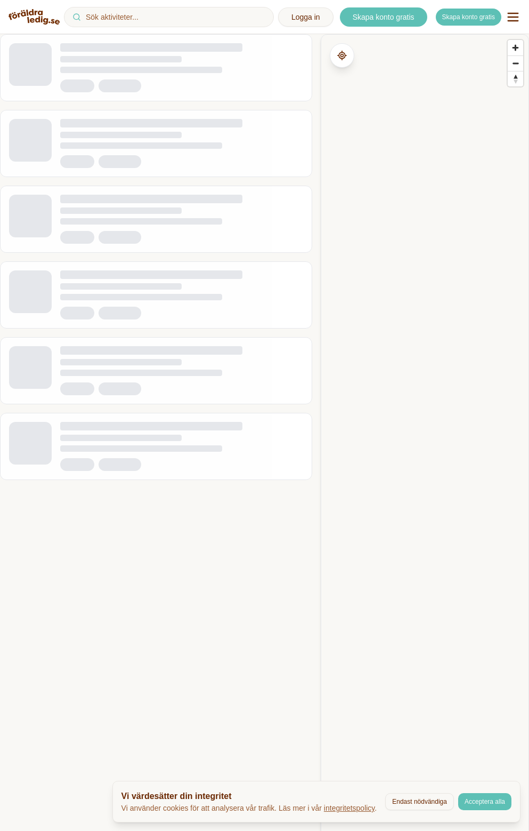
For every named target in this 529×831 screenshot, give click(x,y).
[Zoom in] (515, 47)
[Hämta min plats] (342, 55)
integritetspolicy (349, 808)
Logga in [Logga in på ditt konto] (305, 17)
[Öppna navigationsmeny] (513, 17)
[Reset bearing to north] (515, 78)
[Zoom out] (515, 63)
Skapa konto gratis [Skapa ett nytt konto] (383, 17)
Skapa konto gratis (468, 17)
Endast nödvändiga (419, 801)
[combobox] (169, 17)
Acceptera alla (485, 801)
